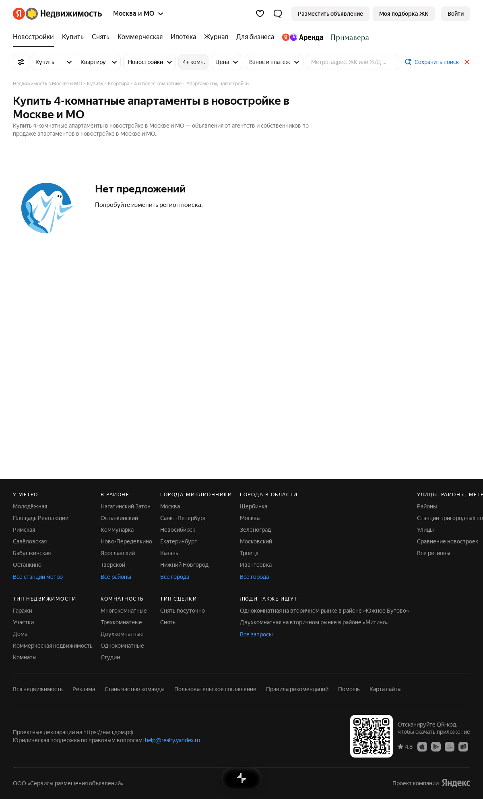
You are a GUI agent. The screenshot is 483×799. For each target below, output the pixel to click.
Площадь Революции (40, 518)
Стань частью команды (135, 689)
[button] (277, 13)
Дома (20, 634)
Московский (256, 541)
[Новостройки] (35, 37)
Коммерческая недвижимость (53, 645)
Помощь (349, 689)
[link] (455, 13)
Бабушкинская (32, 553)
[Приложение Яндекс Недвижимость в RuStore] (463, 746)
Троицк (249, 553)
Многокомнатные (124, 610)
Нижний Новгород (184, 565)
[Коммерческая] (140, 37)
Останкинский (119, 518)
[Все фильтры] (21, 62)
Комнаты (25, 657)
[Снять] (101, 37)
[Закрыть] (467, 62)
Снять (167, 622)
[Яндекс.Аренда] (302, 37)
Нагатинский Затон (126, 506)
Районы (427, 506)
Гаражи (22, 610)
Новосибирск (177, 529)
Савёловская (30, 541)
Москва (170, 506)
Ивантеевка (256, 565)
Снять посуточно (182, 610)
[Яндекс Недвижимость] (64, 14)
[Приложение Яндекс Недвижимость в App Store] (422, 746)
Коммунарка (117, 529)
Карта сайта (384, 689)
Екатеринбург (178, 541)
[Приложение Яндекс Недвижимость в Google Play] (436, 746)
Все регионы (433, 553)
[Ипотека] (183, 37)
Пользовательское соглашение (215, 689)
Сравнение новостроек (447, 541)
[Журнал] (216, 37)
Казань (169, 553)
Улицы (425, 529)
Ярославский (118, 553)
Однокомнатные (122, 645)
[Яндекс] (19, 14)
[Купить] (73, 37)
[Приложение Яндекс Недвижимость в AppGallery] (449, 746)
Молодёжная (30, 506)
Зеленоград (255, 529)
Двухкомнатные (122, 634)
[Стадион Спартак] (348, 37)
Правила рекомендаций (297, 689)
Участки (23, 622)
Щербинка (253, 506)
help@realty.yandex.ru (172, 740)
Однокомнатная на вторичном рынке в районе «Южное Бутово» (324, 610)
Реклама (83, 689)
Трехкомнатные (121, 622)
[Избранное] (260, 13)
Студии (110, 657)
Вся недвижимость (38, 689)
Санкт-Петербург (183, 518)
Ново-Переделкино (126, 541)
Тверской (113, 565)
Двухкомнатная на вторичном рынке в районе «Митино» (314, 622)
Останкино (27, 565)
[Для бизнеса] (255, 37)
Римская (24, 529)
